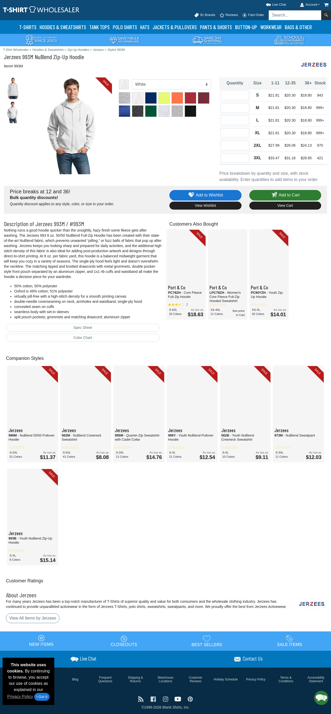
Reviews (228, 15)
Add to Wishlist (205, 195)
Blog (75, 679)
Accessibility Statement (315, 679)
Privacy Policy (20, 696)
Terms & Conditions (286, 679)
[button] (271, 3)
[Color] (171, 84)
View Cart (285, 205)
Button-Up (246, 27)
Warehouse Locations (166, 679)
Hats (144, 27)
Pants (216, 27)
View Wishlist (205, 205)
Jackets (175, 27)
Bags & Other (298, 27)
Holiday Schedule (226, 679)
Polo (125, 27)
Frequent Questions (105, 679)
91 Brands (204, 15)
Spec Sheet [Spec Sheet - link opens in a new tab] (82, 328)
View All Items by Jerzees (32, 618)
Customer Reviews (195, 679)
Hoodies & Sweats (63, 27)
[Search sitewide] (295, 15)
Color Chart (82, 338)
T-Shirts (27, 27)
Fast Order (253, 15)
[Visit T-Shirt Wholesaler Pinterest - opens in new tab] (190, 698)
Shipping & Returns (135, 679)
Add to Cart (285, 195)
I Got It (41, 697)
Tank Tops (99, 27)
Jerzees (12, 56)
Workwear (271, 27)
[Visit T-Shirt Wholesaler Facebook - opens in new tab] (154, 698)
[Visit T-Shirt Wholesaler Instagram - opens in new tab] (166, 698)
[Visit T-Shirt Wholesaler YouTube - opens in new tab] (178, 698)
